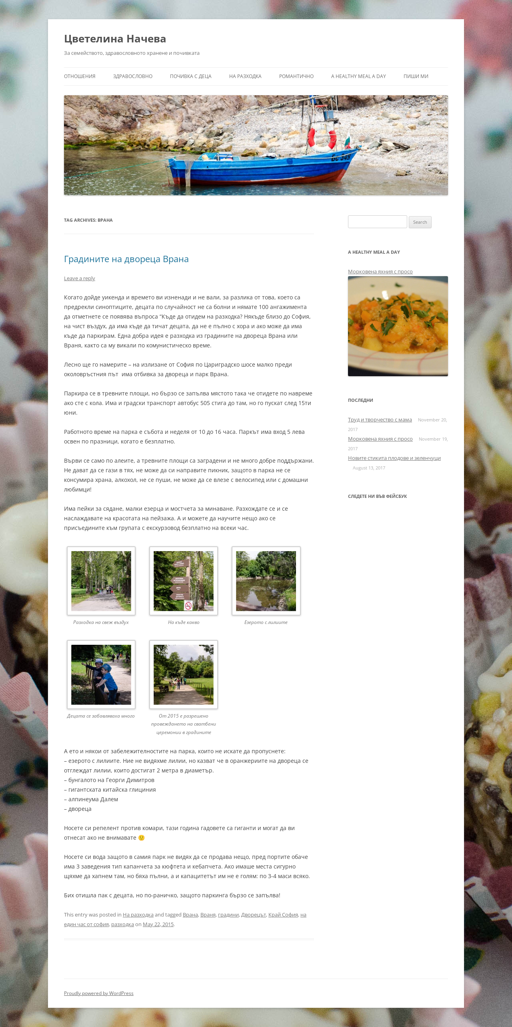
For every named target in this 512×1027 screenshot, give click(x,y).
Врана (190, 914)
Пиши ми (416, 76)
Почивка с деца (191, 76)
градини (228, 914)
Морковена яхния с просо (380, 271)
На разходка (245, 76)
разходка (122, 924)
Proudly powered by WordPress (99, 993)
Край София (283, 914)
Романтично (296, 76)
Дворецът (253, 914)
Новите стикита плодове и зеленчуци (394, 457)
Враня (208, 914)
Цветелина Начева (115, 38)
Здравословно (132, 76)
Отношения (80, 76)
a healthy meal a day (358, 76)
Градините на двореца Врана (126, 259)
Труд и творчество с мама (380, 419)
